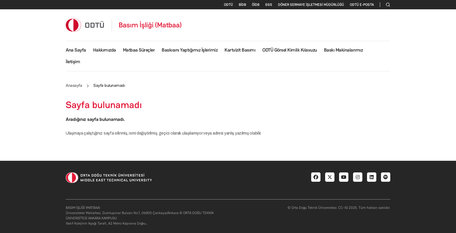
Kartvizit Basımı (240, 50)
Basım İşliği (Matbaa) (150, 25)
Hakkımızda (104, 50)
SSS (268, 4)
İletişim (73, 62)
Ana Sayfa (76, 50)
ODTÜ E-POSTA (362, 4)
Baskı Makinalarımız (343, 50)
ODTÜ (228, 4)
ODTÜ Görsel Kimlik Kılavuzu (289, 50)
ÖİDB (255, 4)
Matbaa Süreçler (139, 50)
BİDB (242, 4)
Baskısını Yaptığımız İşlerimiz (190, 50)
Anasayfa (74, 85)
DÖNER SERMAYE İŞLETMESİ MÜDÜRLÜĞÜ (311, 4)
